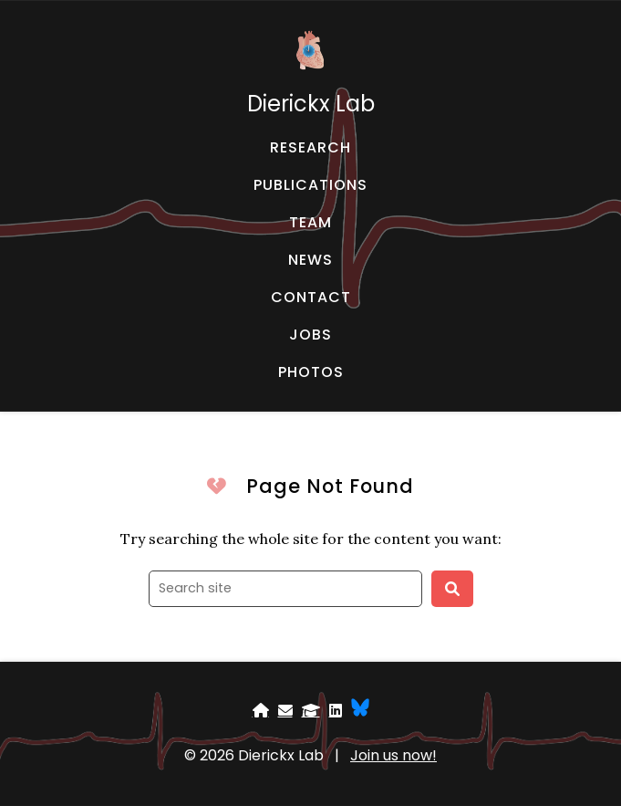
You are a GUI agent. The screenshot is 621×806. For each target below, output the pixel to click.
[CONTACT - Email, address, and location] (310, 297)
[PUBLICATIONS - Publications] (310, 185)
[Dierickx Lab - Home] (310, 72)
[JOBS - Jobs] (310, 335)
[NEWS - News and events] (310, 260)
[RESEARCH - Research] (310, 148)
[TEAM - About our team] (310, 223)
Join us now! (393, 755)
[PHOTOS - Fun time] (310, 372)
